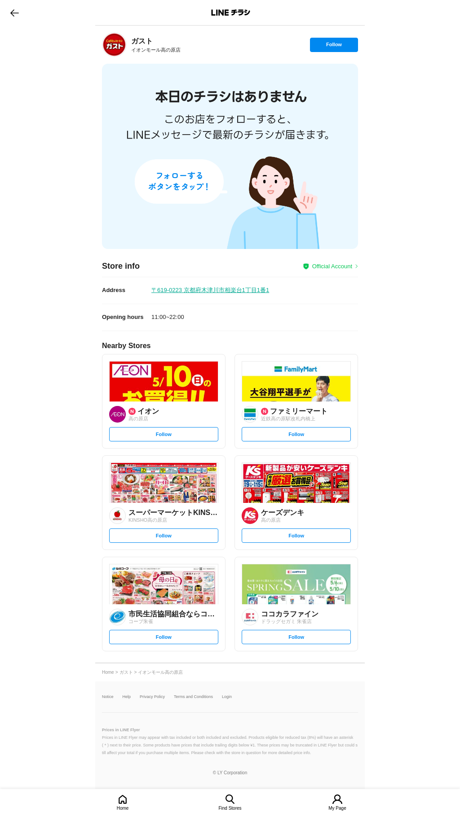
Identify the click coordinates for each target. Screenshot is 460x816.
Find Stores (229, 808)
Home (123, 808)
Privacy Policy (152, 697)
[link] (114, 44)
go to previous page (14, 12)
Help (127, 697)
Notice (108, 697)
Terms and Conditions (193, 697)
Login (227, 697)
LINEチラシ (231, 12)
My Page (337, 808)
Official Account (332, 266)
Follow (334, 46)
